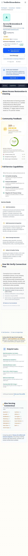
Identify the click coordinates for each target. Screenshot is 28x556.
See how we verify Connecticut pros (13, 28)
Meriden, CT (19, 41)
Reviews (12, 85)
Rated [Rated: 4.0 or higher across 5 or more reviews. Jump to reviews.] (6, 36)
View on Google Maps (17, 332)
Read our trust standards (10, 303)
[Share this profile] (18, 61)
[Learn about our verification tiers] (9, 33)
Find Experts (4, 8)
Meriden (18, 8)
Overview (4, 85)
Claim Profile (14, 78)
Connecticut (12, 8)
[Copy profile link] (11, 61)
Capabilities (20, 85)
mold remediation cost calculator (16, 338)
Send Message (14, 55)
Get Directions (5, 332)
